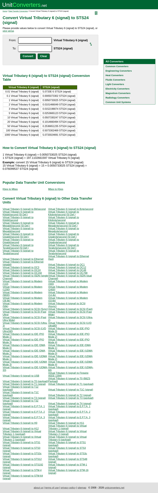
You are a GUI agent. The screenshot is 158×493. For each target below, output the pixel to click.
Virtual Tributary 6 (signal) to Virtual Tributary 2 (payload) (22, 438)
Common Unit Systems (118, 102)
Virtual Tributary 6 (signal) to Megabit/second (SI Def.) (18, 224)
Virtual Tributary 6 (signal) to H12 (21, 428)
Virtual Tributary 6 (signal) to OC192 (22, 273)
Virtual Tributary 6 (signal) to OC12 (67, 267)
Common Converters (117, 66)
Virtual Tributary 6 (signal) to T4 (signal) (69, 403)
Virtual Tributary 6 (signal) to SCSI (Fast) (70, 309)
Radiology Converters (118, 97)
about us (38, 487)
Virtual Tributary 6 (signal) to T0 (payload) (25, 381)
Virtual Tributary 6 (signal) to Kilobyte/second (63, 218)
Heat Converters (114, 75)
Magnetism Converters (118, 93)
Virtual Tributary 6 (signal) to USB (21, 375)
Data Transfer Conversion (18, 11)
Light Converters (115, 84)
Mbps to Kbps (55, 189)
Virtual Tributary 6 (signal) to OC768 (67, 273)
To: (14, 48)
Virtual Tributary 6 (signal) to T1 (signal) (24, 384)
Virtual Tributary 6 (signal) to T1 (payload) (71, 384)
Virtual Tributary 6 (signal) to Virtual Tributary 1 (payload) (22, 432)
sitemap (82, 487)
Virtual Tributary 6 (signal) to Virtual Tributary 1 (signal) (67, 427)
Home (5, 11)
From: (12, 40)
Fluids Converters (115, 79)
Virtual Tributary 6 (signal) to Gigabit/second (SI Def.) (18, 235)
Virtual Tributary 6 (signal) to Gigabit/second (18, 241)
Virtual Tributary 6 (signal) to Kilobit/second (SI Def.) (18, 213)
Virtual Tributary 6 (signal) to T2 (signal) (69, 395)
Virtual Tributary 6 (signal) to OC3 (21, 267)
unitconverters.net (114, 487)
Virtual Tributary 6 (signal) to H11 (66, 423)
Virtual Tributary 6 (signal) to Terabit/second (18, 252)
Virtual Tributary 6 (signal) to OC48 (67, 270)
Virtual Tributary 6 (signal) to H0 (20, 423)
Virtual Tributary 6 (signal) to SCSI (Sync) (25, 309)
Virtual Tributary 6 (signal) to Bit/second (24, 209)
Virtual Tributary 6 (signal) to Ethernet (23, 259)
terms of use (52, 487)
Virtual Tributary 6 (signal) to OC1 (66, 264)
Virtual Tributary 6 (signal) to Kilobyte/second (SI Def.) (63, 213)
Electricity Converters (117, 88)
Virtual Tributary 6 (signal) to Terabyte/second (63, 252)
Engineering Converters (119, 70)
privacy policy (68, 487)
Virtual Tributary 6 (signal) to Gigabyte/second (63, 241)
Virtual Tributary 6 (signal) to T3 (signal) (24, 398)
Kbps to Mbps (10, 189)
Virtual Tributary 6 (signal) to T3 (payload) (71, 398)
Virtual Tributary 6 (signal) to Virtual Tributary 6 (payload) (67, 438)
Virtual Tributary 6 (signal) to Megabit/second (18, 230)
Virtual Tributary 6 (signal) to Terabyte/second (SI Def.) (63, 246)
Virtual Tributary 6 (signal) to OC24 (22, 270)
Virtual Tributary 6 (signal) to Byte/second (70, 209)
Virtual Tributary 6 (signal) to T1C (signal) (70, 389)
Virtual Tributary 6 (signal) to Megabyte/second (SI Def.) (63, 224)
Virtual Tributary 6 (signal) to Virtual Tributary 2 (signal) (67, 432)
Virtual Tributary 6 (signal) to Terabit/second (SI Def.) (18, 246)
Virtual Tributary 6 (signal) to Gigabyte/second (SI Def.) (63, 235)
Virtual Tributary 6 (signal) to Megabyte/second (63, 230)
